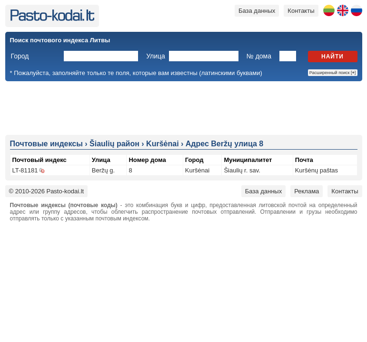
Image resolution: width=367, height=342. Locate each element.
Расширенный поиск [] (332, 72)
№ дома (259, 56)
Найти (332, 56)
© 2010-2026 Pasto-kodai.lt (46, 191)
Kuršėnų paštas (316, 170)
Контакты (301, 10)
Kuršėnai (197, 170)
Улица (155, 56)
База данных (256, 10)
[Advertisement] (183, 107)
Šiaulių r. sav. (242, 170)
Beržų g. (103, 170)
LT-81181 (25, 170)
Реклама (306, 191)
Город (20, 56)
